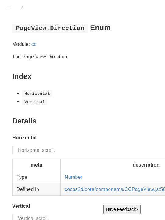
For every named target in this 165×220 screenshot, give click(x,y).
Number (73, 177)
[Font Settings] (22, 7)
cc (33, 44)
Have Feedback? (122, 209)
